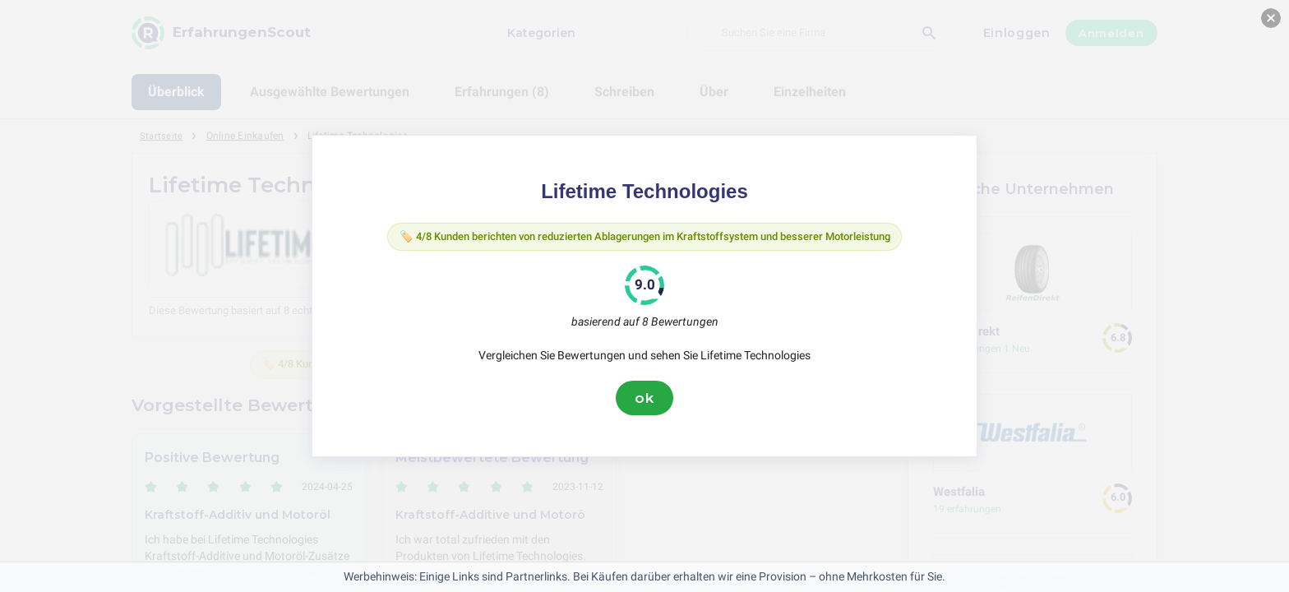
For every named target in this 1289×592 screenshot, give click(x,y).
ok (644, 400)
